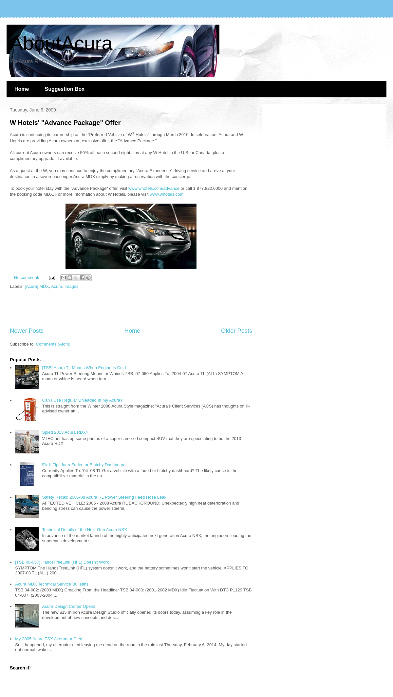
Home (21, 89)
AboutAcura (61, 43)
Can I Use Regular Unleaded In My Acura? (82, 400)
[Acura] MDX (37, 286)
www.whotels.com (166, 194)
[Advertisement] (131, 308)
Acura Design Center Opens (68, 606)
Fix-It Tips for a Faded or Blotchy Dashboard (83, 464)
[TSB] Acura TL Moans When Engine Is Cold (84, 367)
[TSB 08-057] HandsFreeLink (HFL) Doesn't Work (62, 562)
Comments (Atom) (53, 344)
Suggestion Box (64, 89)
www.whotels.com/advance (153, 188)
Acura (56, 286)
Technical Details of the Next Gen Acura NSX (84, 529)
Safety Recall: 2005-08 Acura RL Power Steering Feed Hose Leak (104, 497)
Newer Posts (27, 331)
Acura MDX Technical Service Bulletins (51, 584)
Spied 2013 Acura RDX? (65, 432)
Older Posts (236, 331)
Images (72, 286)
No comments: (28, 277)
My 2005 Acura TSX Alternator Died (48, 638)
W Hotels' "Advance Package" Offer (65, 122)
